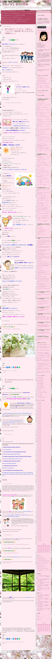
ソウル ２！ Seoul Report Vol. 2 (41, 196)
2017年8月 (38, 525)
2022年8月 (38, 435)
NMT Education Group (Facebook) (41, 80)
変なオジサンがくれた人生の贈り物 (41, 184)
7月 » (39, 631)
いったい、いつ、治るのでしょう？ (41, 143)
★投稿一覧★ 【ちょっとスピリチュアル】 (23, 19)
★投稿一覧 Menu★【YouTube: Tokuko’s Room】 (43, 560)
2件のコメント (4, 643)
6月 (2, 29)
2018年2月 (38, 516)
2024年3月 (38, 414)
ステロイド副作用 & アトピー (14, 370)
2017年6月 (38, 528)
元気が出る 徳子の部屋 (15, 4)
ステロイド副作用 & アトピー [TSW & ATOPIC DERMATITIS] (11, 13)
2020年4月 (38, 476)
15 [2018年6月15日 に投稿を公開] (45, 549)
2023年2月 (38, 426)
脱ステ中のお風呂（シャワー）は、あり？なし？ (43, 112)
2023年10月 (38, 417)
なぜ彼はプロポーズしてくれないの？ (42, 159)
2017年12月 (38, 519)
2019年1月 (38, 499)
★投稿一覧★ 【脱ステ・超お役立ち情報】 (8, 21)
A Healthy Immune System (40, 252)
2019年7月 (38, 490)
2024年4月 (38, 412)
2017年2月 (38, 534)
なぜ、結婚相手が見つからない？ (41, 231)
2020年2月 (38, 479)
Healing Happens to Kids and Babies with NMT (43, 278)
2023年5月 (38, 423)
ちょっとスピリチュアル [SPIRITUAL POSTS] (28, 13)
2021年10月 (38, 449)
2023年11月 (38, 415)
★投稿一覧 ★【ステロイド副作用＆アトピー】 (9, 19)
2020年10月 (38, 467)
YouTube (38, 389)
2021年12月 (38, 446)
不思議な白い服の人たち (40, 228)
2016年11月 (38, 539)
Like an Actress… (39, 260)
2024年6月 (38, 411)
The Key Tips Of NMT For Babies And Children (43, 279)
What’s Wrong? (39, 268)
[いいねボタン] (3, 37)
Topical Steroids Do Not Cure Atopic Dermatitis (43, 263)
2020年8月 (38, 470)
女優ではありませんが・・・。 (41, 131)
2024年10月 (38, 409)
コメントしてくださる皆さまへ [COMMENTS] (18, 15)
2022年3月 (38, 441)
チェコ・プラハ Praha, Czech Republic (42, 220)
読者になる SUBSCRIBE (41, 27)
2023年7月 (38, 420)
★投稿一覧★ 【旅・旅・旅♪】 (17, 17)
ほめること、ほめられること (41, 169)
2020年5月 (38, 475)
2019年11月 (38, 484)
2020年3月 (38, 478)
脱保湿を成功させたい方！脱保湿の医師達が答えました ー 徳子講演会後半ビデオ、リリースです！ (43, 348)
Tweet (4, 388)
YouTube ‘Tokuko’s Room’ (40, 77)
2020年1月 (38, 481)
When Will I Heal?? (39, 267)
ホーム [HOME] (4, 11)
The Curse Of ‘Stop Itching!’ (40, 270)
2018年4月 (38, 513)
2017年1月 (38, 536)
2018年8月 (38, 507)
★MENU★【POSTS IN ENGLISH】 (21, 21)
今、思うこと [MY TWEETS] (21, 11)
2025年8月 (38, 403)
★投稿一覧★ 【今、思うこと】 (6, 17)
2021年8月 (38, 452)
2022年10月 (38, 432)
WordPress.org (39, 619)
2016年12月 (38, 537)
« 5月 (38, 631)
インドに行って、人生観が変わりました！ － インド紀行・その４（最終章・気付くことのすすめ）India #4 (43, 218)
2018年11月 (38, 502)
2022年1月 (38, 444)
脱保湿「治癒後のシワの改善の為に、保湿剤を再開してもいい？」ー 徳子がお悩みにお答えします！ (43, 361)
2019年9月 (38, 487)
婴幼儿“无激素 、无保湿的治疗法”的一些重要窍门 (43, 317)
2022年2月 (38, 443)
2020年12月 (38, 464)
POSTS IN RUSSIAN (40, 383)
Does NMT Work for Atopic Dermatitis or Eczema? (43, 288)
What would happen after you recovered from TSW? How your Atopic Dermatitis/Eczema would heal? (43, 247)
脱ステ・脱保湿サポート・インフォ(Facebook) (43, 87)
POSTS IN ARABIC (39, 377)
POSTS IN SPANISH (39, 386)
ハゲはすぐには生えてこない (41, 103)
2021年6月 (38, 455)
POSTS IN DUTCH (39, 380)
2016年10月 (38, 540)
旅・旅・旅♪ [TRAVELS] (30, 11)
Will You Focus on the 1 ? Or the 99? (41, 261)
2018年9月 (38, 505)
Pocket (16, 388)
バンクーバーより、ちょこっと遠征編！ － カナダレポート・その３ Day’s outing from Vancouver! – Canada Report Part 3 (43, 208)
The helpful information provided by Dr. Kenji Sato (19, 381)
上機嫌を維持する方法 (40, 176)
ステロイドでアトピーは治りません (41, 115)
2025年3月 (38, 406)
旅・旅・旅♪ (38, 395)
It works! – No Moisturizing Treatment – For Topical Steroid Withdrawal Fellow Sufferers (16, 544)
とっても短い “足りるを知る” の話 (41, 162)
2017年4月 (38, 531)
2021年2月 (38, 461)
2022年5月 (38, 438)
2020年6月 (38, 473)
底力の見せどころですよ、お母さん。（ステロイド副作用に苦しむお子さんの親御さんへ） (19, 31)
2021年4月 (38, 458)
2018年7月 (38, 508)
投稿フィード (39, 616)
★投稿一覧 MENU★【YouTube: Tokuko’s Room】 (9, 23)
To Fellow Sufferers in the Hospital (41, 276)
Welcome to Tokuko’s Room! (6, 15)
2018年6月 (38, 510)
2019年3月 (38, 496)
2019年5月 (38, 493)
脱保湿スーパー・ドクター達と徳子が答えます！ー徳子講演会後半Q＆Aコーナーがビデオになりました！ (43, 369)
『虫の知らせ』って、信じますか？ (41, 234)
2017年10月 (38, 522)
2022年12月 (38, 429)
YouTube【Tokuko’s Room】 (12, 11)
